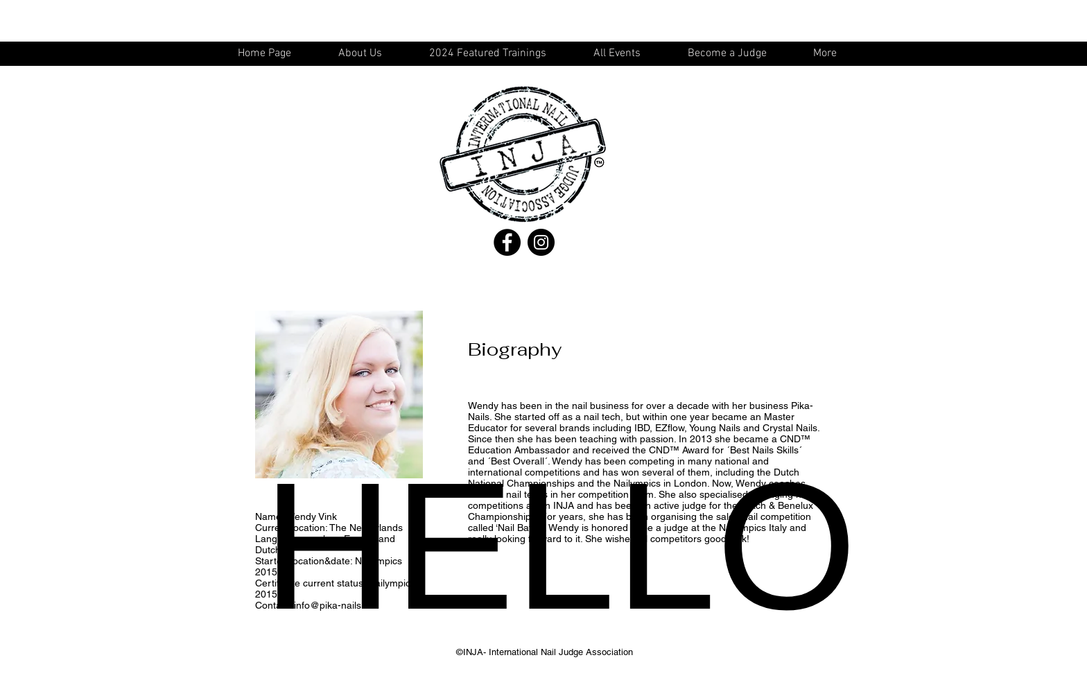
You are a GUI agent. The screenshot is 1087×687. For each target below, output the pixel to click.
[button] (623, 54)
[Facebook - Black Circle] (507, 242)
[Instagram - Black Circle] (541, 242)
